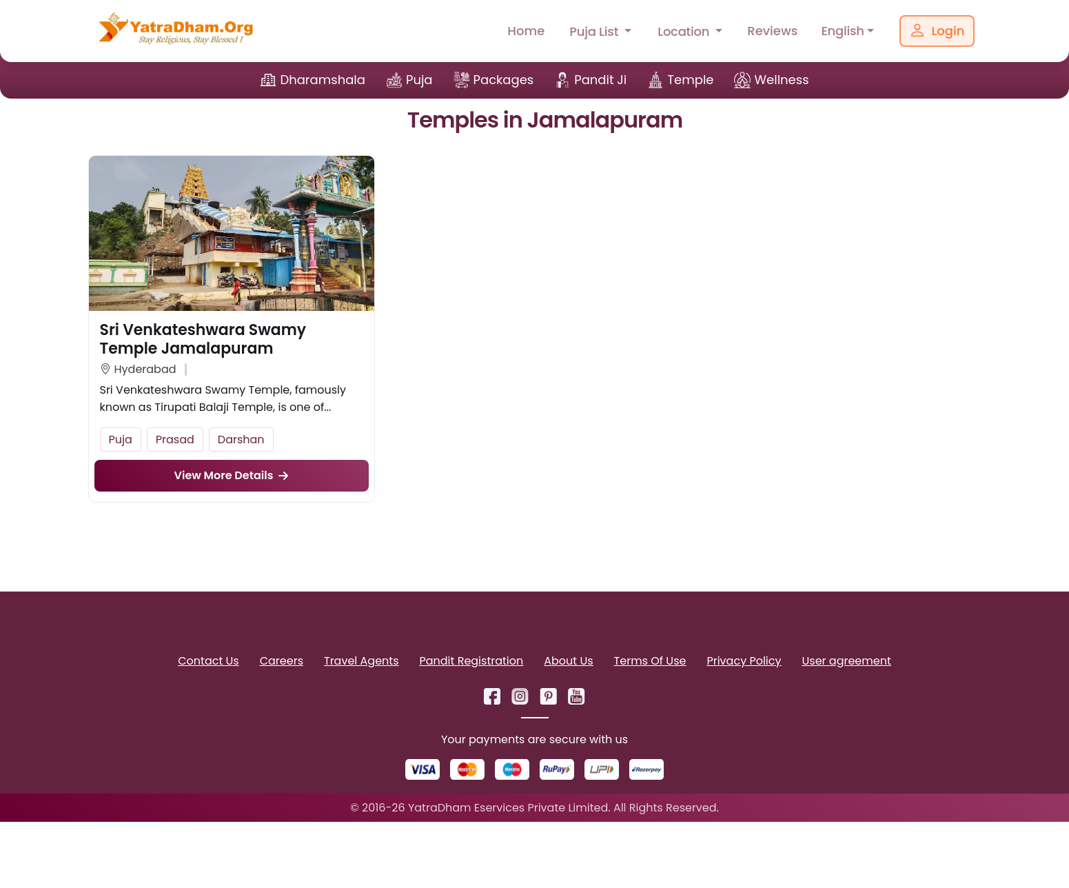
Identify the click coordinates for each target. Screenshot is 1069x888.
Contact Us (208, 661)
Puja (419, 79)
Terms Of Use (650, 661)
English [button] (842, 30)
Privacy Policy (743, 661)
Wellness (781, 79)
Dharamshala (322, 79)
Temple (690, 79)
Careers (281, 661)
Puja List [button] (595, 31)
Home (525, 30)
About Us (568, 661)
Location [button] (685, 31)
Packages (504, 79)
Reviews (772, 30)
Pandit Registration (471, 661)
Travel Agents (361, 661)
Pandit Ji (600, 79)
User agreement (846, 661)
